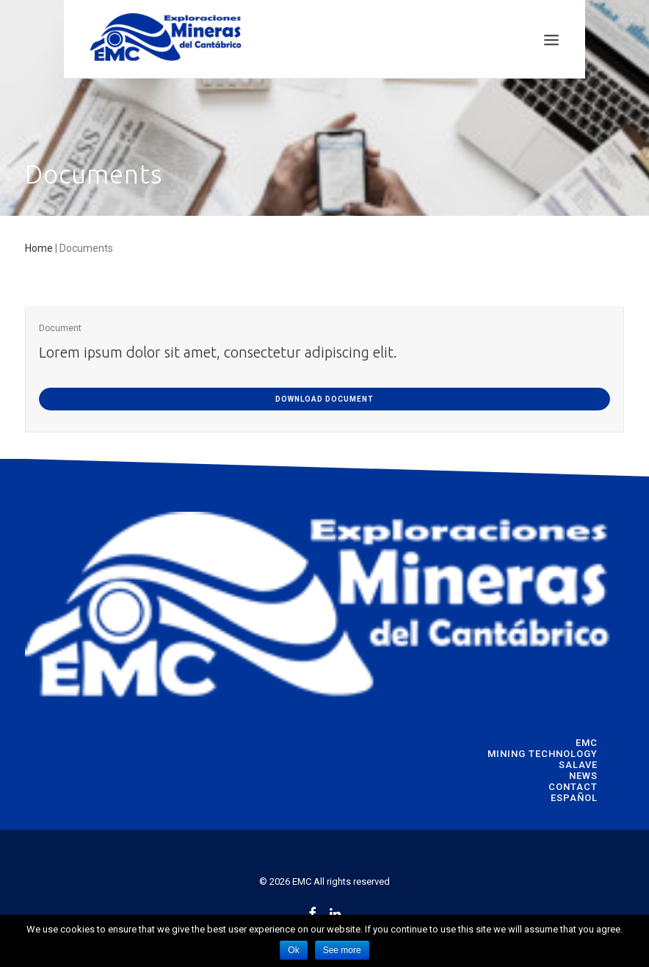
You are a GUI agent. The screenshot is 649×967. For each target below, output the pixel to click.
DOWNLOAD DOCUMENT (324, 399)
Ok (293, 950)
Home (39, 248)
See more (342, 950)
